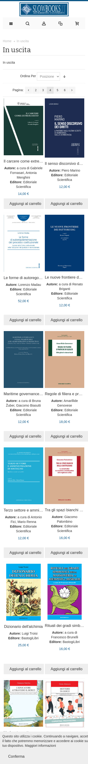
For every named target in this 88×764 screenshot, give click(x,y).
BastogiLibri (30, 638)
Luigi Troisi (30, 633)
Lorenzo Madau (29, 285)
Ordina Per (28, 76)
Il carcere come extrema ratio (28, 161)
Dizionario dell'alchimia (23, 626)
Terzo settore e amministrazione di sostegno (41, 510)
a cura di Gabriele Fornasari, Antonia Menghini (26, 172)
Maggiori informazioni (40, 745)
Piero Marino (71, 170)
